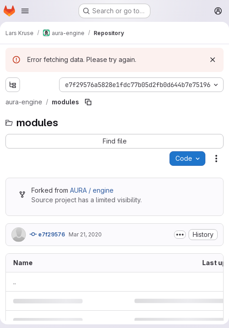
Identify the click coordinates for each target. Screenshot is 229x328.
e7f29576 (47, 234)
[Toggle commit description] (180, 235)
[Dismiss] (212, 59)
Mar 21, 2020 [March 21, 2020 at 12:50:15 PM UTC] (85, 234)
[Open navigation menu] (25, 11)
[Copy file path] (88, 102)
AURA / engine (92, 190)
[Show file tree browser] (12, 84)
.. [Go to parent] (14, 282)
